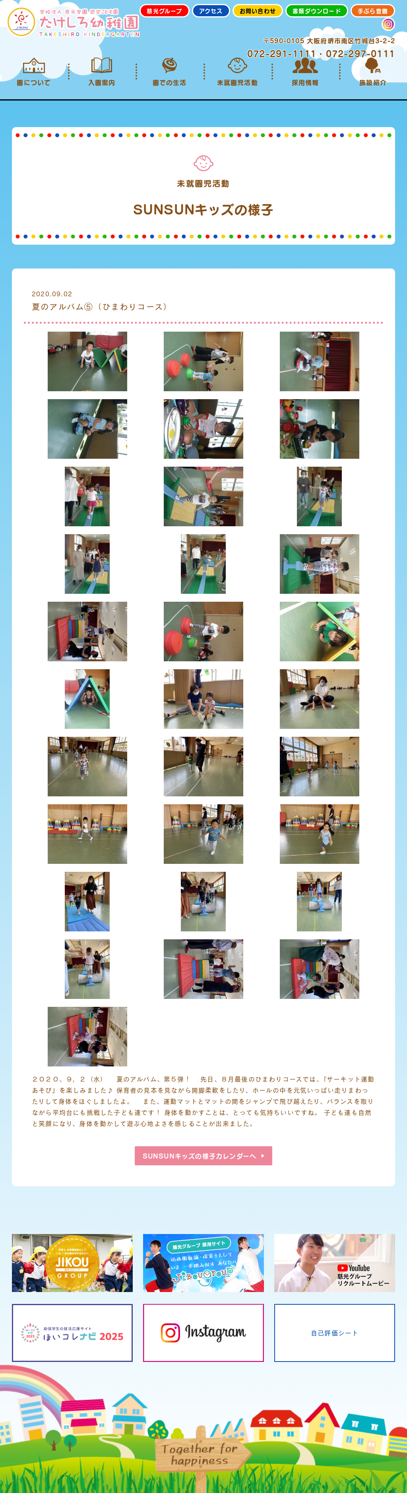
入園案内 (102, 72)
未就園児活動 (237, 72)
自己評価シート (335, 1333)
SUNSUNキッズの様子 (200, 1155)
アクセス (211, 10)
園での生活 (170, 72)
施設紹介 (373, 72)
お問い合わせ (258, 10)
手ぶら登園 (373, 10)
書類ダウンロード (317, 10)
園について (34, 72)
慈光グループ (164, 10)
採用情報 (305, 72)
